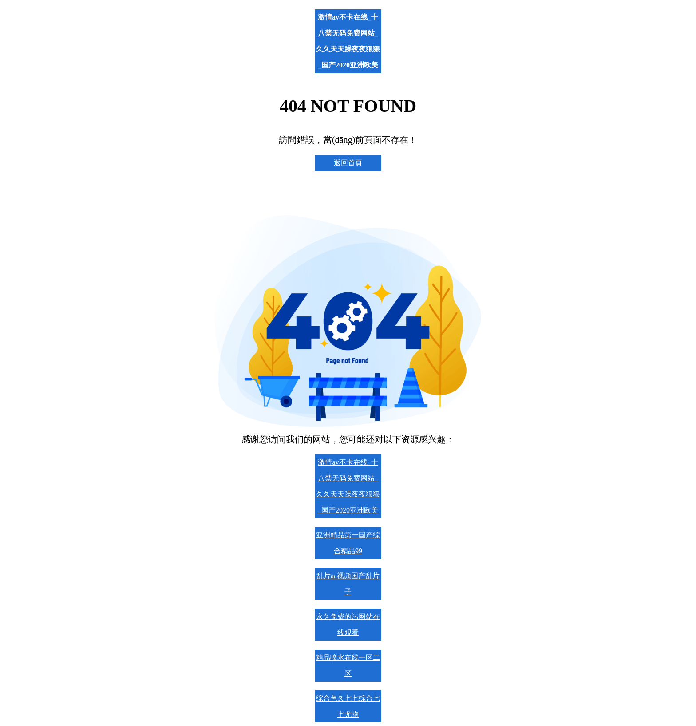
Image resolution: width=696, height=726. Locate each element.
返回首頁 (348, 162)
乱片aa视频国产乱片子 (348, 584)
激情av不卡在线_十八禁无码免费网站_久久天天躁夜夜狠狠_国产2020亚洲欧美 (348, 41)
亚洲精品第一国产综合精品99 (348, 543)
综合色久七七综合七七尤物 (348, 706)
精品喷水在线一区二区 (348, 665)
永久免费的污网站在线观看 (348, 624)
